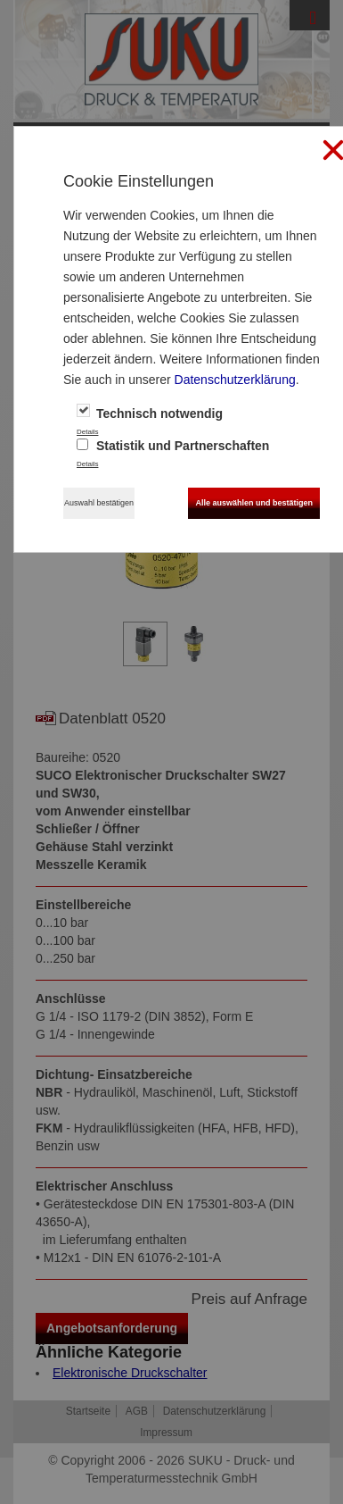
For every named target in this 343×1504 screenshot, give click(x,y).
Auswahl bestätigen (99, 502)
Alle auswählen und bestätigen (254, 502)
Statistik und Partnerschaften (173, 446)
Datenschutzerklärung (235, 379)
